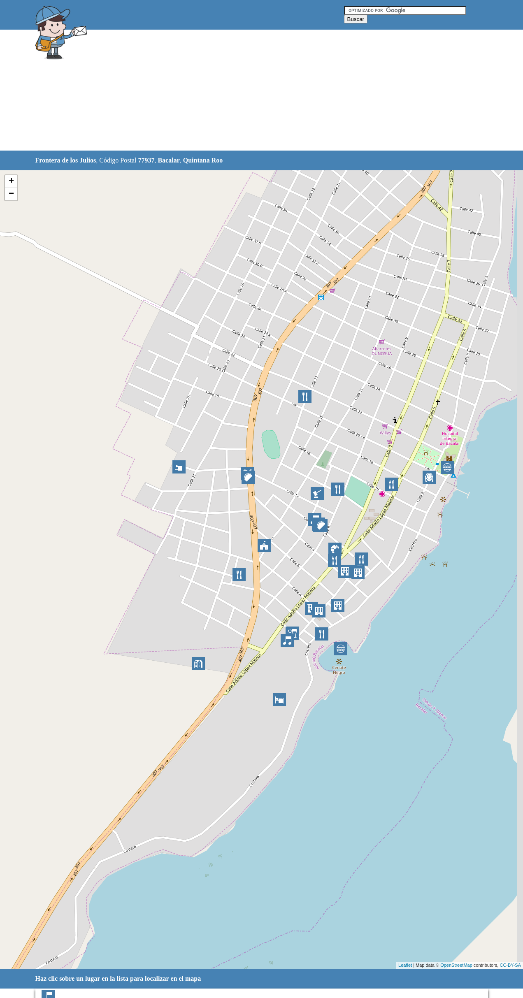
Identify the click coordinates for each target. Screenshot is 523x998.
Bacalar (168, 160)
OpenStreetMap (456, 965)
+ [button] (11, 181)
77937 (146, 160)
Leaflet (405, 965)
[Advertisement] (241, 90)
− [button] (11, 194)
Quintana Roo (203, 160)
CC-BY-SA (510, 965)
